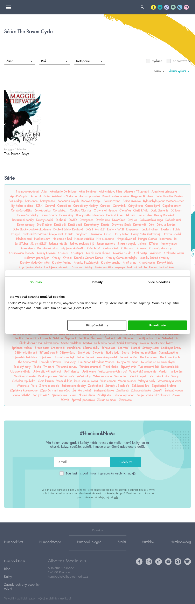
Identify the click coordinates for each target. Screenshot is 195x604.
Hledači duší (24, 238)
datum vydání (180, 71)
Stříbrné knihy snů (26, 352)
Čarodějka (64, 205)
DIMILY (73, 219)
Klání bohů (93, 248)
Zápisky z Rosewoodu (23, 390)
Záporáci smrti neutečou (55, 390)
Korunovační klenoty (21, 253)
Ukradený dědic (20, 371)
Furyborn (81, 234)
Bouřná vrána (112, 201)
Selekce (58, 338)
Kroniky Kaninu (61, 262)
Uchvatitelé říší (170, 366)
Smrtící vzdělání (71, 343)
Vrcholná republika (23, 381)
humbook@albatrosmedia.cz (68, 576)
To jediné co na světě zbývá (158, 362)
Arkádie (44, 196)
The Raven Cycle (170, 357)
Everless (166, 229)
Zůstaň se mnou (106, 399)
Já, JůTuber (21, 243)
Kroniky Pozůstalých (86, 262)
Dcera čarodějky (27, 215)
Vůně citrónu (108, 381)
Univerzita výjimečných (47, 371)
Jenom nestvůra (106, 243)
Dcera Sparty (49, 215)
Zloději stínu (104, 395)
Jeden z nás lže (58, 243)
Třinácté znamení (90, 366)
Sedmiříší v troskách (38, 338)
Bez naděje (15, 201)
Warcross (23, 385)
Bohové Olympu (91, 201)
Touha (37, 366)
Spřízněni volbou (22, 347)
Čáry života (135, 205)
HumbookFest (13, 541)
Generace (96, 234)
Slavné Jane (51, 343)
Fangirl (15, 234)
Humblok (148, 541)
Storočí (135, 347)
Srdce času (42, 347)
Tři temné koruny (66, 366)
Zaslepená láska (104, 390)
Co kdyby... (60, 210)
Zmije (140, 395)
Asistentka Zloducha (64, 196)
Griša (107, 234)
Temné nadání (128, 357)
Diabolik (61, 219)
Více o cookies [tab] (159, 282)
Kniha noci (127, 248)
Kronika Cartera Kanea (88, 257)
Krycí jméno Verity (30, 267)
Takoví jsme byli (65, 357)
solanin (144, 343)
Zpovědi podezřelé (83, 399)
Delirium (130, 215)
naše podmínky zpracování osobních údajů (121, 489)
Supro (125, 352)
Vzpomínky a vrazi (169, 381)
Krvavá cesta (147, 262)
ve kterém (176, 371)
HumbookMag (181, 541)
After (44, 191)
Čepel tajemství (171, 205)
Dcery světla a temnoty (90, 215)
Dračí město (44, 224)
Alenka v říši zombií (136, 191)
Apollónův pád (19, 196)
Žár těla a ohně (81, 390)
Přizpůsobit (97, 325)
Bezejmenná (47, 201)
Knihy (8, 572)
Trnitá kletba (110, 366)
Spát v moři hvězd (162, 343)
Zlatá (73, 395)
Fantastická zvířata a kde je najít (42, 234)
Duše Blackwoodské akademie (32, 229)
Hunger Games (147, 238)
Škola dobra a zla (30, 343)
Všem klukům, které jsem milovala (77, 381)
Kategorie (89, 61)
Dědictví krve (114, 215)
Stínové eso (109, 347)
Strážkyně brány (171, 347)
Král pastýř (140, 253)
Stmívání (123, 347)
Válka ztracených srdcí (112, 371)
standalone (74, 347)
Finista (69, 234)
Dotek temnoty (25, 224)
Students (98, 352)
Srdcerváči (58, 347)
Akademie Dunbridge (63, 191)
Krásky (56, 257)
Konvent (141, 248)
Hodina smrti (42, 238)
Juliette (142, 243)
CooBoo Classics (80, 210)
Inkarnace (165, 238)
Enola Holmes (150, 229)
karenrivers (28, 248)
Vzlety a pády (146, 381)
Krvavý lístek (165, 262)
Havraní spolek (172, 234)
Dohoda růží (173, 219)
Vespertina (120, 376)
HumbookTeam (14, 560)
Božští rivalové (132, 201)
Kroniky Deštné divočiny (154, 257)
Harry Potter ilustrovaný (145, 234)
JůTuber (153, 243)
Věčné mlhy (84, 376)
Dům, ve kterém (165, 224)
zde (116, 496)
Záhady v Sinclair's (117, 385)
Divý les (132, 219)
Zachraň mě (95, 385)
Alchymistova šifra (110, 191)
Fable (176, 229)
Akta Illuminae (87, 191)
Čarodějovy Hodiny (85, 205)
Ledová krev (166, 267)
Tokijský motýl (22, 366)
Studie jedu (112, 352)
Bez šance (31, 201)
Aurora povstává (89, 196)
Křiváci (67, 257)
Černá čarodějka (21, 210)
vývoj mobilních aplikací (54, 590)
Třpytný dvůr (128, 366)
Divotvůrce (118, 219)
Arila (34, 196)
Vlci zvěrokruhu (159, 376)
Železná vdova (174, 390)
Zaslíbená (122, 390)
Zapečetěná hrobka (164, 385)
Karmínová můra (47, 248)
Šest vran (96, 338)
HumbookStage (50, 541)
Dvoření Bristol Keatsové (68, 229)
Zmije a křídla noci (158, 395)
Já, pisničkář (38, 243)
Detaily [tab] (97, 282)
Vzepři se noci (127, 381)
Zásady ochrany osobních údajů (22, 580)
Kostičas (63, 253)
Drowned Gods (121, 224)
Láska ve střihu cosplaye (110, 267)
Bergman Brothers (142, 196)
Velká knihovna (102, 376)
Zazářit (157, 390)
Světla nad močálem (144, 352)
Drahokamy (91, 224)
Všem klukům (46, 381)
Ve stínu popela (47, 376)
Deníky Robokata (164, 215)
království (155, 253)
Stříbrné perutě (48, 352)
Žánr (19, 61)
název (160, 71)
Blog (7, 566)
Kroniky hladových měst (34, 262)
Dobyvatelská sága (151, 219)
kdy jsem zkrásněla (72, 248)
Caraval (50, 205)
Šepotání (70, 338)
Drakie (105, 224)
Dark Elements (159, 210)
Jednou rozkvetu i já (82, 243)
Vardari (163, 371)
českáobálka (42, 210)
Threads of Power (50, 362)
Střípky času (67, 352)
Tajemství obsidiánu (24, 357)
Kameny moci (168, 243)
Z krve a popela (49, 385)
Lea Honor (150, 267)
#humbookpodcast (27, 191)
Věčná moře (66, 376)
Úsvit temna (89, 371)
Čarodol (105, 205)
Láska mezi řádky (81, 267)
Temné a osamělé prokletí (102, 357)
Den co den (145, 215)
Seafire (18, 338)
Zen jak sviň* (41, 395)
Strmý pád (84, 352)
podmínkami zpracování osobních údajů (109, 473)
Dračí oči (60, 224)
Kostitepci (77, 253)
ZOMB (65, 399)
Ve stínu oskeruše (24, 376)
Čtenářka (125, 210)
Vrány (175, 376)
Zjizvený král (59, 395)
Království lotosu (174, 253)
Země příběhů (21, 395)
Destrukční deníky (23, 219)
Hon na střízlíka (84, 238)
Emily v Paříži (115, 229)
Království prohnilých (36, 257)
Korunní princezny (160, 248)
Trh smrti (48, 366)
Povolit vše (157, 325)
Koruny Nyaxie (45, 253)
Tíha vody (69, 362)
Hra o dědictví (105, 238)
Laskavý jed (134, 267)
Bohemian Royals (68, 201)
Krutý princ (129, 262)
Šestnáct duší (113, 338)
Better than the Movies (169, 196)
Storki (122, 541)
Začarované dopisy (74, 385)
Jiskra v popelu (127, 243)
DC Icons (176, 210)
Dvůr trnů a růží (95, 229)
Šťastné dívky (91, 347)
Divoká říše (103, 219)
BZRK (39, 205)
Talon (80, 357)
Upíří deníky (71, 371)
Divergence (86, 219)
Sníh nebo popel (104, 343)
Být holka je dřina (22, 205)
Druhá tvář (139, 224)
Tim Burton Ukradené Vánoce (96, 362)
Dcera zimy (66, 215)
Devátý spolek (44, 219)
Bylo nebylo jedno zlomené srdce (163, 201)
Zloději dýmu (86, 395)
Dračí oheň (75, 224)
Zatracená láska (141, 390)
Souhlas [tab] (36, 282)
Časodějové (152, 205)
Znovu (176, 395)
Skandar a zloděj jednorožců (141, 338)
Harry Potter (121, 234)
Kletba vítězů (110, 248)
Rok (54, 61)
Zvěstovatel (125, 399)
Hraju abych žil (126, 238)
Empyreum (132, 229)
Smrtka (87, 343)
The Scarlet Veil (27, 362)
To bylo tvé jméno (127, 362)
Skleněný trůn (170, 338)
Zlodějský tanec (124, 395)
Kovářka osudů (121, 253)
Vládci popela (138, 376)
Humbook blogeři (89, 541)
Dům (151, 224)
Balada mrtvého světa (115, 196)
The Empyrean (148, 357)
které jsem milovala (56, 267)
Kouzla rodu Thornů (97, 253)
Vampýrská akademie (142, 371)
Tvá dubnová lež (148, 366)
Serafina (83, 338)
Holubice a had (62, 238)
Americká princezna (164, 191)
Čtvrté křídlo (140, 210)
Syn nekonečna (168, 352)
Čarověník (119, 205)
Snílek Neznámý (127, 343)
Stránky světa (150, 347)
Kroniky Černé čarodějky (121, 257)
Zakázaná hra (140, 385)
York (34, 385)
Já (175, 238)
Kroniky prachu (110, 262)
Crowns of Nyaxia (105, 210)
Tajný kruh (45, 357)
